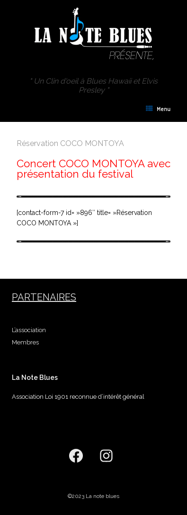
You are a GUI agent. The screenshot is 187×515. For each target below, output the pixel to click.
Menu (158, 109)
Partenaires (44, 297)
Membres (25, 342)
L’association (29, 330)
